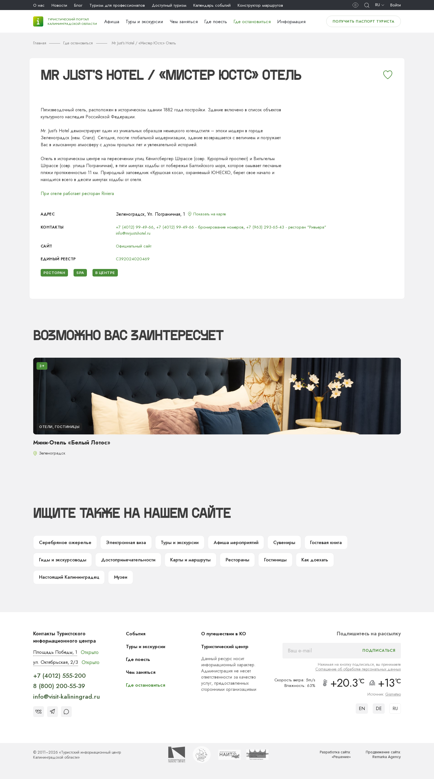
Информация (291, 21)
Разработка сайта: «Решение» (334, 758)
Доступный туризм (169, 5)
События (137, 637)
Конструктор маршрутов (260, 5)
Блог (78, 5)
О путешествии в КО (226, 637)
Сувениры (293, 543)
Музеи (125, 580)
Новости (59, 5)
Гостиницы (281, 562)
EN (362, 712)
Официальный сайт (134, 246)
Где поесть (215, 21)
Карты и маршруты (194, 562)
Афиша (111, 21)
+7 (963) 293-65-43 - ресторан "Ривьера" (289, 227)
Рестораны (242, 562)
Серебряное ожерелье (65, 543)
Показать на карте (211, 214)
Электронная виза (128, 543)
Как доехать (322, 562)
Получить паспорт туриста (363, 21)
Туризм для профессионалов (117, 5)
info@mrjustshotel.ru (134, 233)
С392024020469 (133, 259)
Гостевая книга (336, 543)
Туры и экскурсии (144, 21)
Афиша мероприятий (243, 543)
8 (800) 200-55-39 (59, 690)
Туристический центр (227, 650)
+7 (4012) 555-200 (59, 679)
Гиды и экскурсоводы (64, 562)
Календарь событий (212, 5)
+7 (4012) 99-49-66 (135, 227)
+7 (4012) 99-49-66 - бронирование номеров (201, 227)
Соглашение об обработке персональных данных (358, 672)
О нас (39, 5)
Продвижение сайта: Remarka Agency (381, 758)
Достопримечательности (131, 562)
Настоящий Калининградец (71, 580)
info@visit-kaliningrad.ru (66, 700)
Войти (395, 5)
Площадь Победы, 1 (56, 656)
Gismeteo (393, 698)
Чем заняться (184, 21)
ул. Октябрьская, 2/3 (56, 666)
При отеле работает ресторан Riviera (77, 193)
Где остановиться (252, 21)
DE (379, 712)
